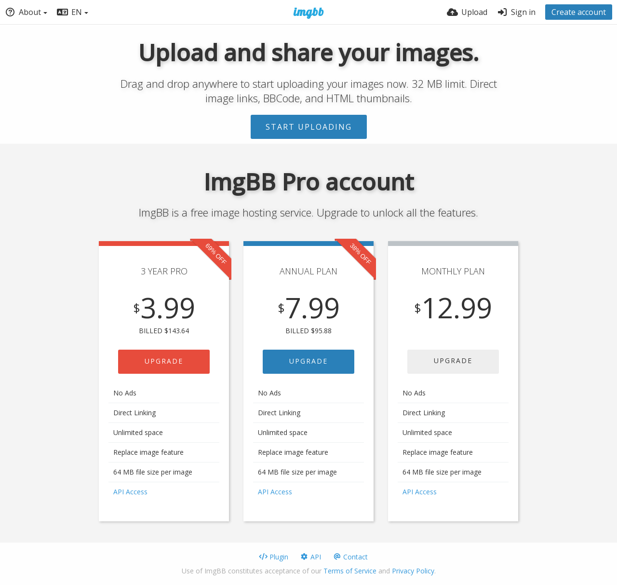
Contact (350, 556)
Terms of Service (349, 570)
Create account (578, 12)
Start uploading (309, 127)
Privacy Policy (413, 570)
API (310, 556)
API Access (130, 491)
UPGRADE (164, 361)
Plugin (273, 556)
